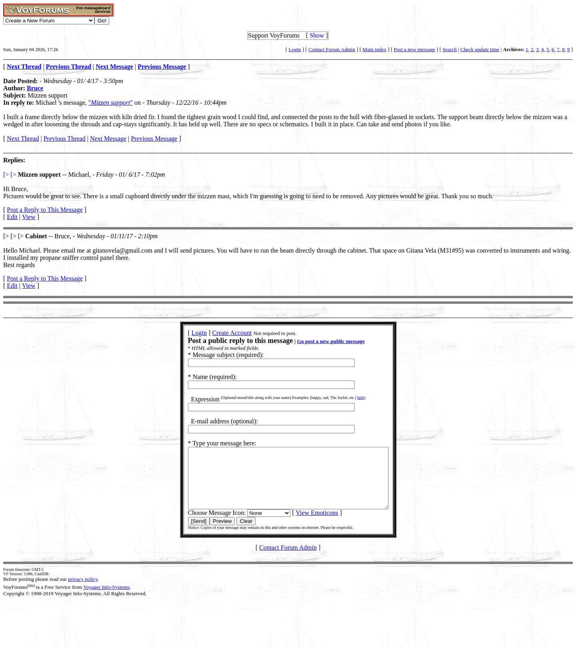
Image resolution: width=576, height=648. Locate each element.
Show (317, 35)
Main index (374, 49)
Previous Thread (65, 138)
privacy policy (83, 591)
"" (110, 102)
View (29, 216)
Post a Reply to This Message (44, 209)
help (348, 397)
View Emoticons (305, 524)
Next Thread (23, 138)
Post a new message (414, 49)
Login (294, 49)
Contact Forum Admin (331, 49)
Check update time (479, 49)
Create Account (220, 332)
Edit (12, 216)
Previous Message (154, 138)
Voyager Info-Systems (106, 599)
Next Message (108, 138)
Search (449, 49)
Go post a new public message (318, 341)
